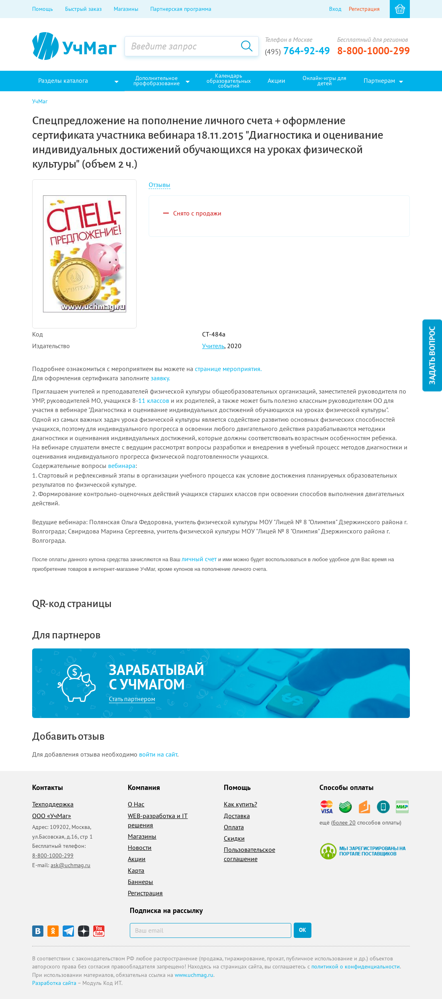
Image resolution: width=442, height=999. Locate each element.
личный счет (199, 559)
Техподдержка (53, 804)
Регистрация (364, 8)
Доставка (237, 816)
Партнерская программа (180, 8)
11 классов (153, 400)
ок (302, 929)
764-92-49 (297, 50)
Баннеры (140, 882)
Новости (139, 847)
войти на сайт (158, 754)
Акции (136, 859)
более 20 (344, 822)
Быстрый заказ (83, 8)
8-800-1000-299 (373, 50)
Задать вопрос (432, 355)
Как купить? (240, 804)
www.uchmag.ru (194, 974)
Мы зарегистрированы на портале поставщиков (362, 851)
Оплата (234, 827)
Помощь (42, 8)
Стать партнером (132, 699)
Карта (136, 870)
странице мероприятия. (228, 369)
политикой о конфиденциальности (355, 966)
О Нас (136, 804)
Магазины (126, 8)
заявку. (160, 378)
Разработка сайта (54, 983)
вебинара (121, 466)
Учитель (213, 346)
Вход (335, 8)
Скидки (234, 838)
